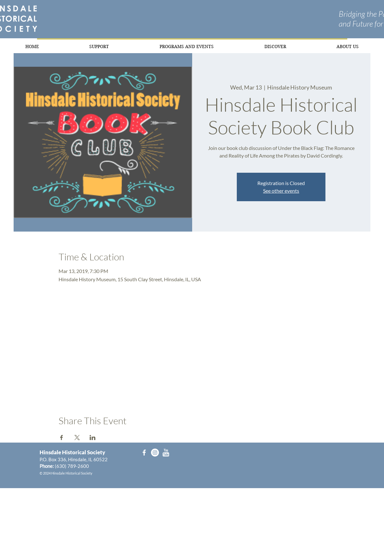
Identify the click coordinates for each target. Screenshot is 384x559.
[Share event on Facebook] (62, 437)
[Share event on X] (77, 437)
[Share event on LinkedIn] (93, 437)
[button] (99, 46)
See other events (281, 191)
